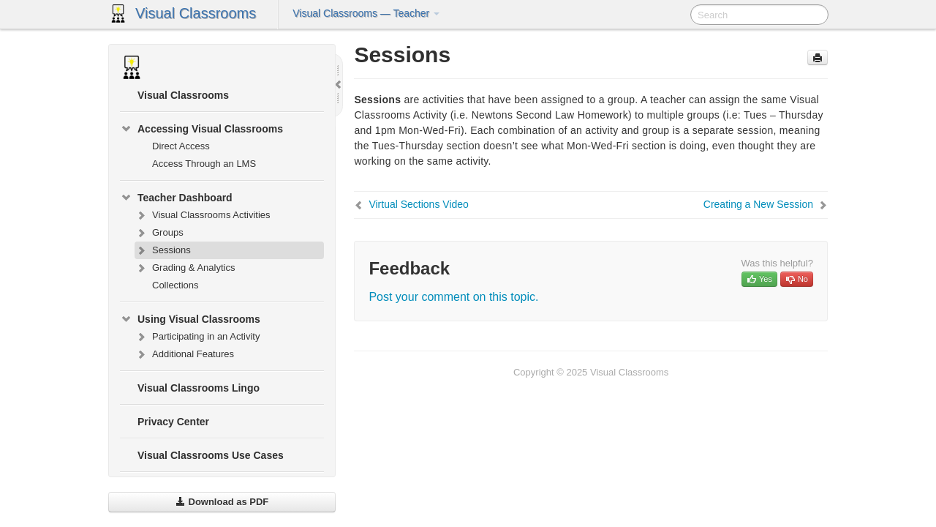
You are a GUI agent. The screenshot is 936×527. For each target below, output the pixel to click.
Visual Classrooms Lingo (198, 388)
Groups (159, 233)
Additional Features (184, 354)
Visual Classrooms (195, 13)
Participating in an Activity (197, 336)
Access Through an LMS (204, 163)
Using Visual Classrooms (190, 319)
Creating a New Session (758, 204)
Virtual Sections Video (418, 204)
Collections (175, 285)
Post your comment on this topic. (453, 297)
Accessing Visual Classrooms (201, 129)
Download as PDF (222, 501)
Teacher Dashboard (176, 197)
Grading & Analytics (185, 268)
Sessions (163, 250)
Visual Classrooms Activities (203, 215)
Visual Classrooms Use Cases (210, 455)
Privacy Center (173, 421)
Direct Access (181, 146)
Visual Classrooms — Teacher (365, 13)
